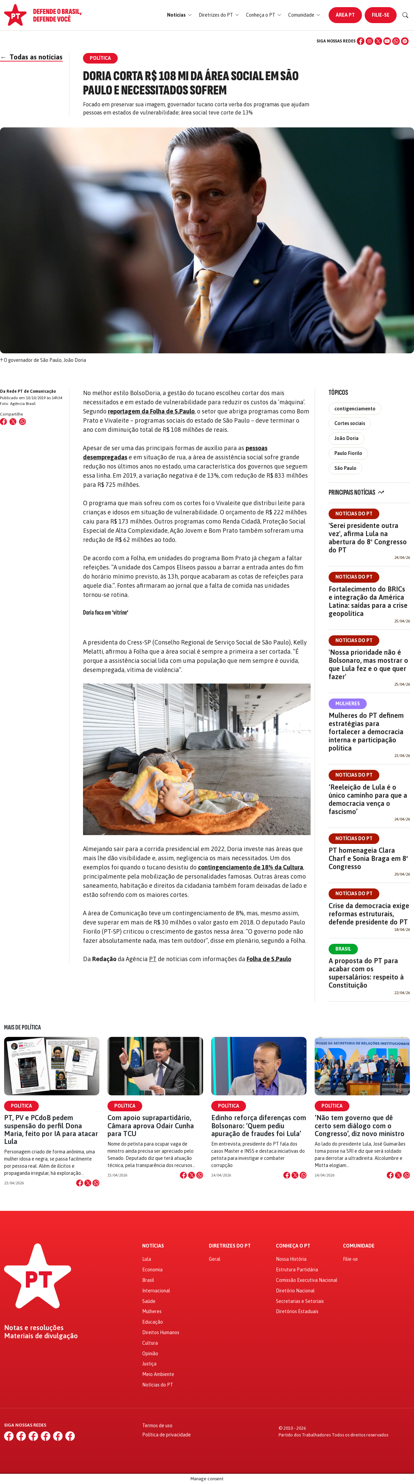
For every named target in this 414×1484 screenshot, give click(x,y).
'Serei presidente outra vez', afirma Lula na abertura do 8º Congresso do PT (368, 538)
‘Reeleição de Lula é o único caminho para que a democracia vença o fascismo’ (368, 799)
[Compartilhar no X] (87, 1183)
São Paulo (345, 468)
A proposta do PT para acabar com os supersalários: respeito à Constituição (366, 973)
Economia (152, 1269)
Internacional (156, 1290)
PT (152, 958)
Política (21, 1106)
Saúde (148, 1301)
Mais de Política (22, 1027)
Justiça (149, 1363)
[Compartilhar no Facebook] (3, 421)
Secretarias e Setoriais (300, 1301)
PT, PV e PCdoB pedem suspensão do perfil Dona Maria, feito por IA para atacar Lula (51, 1129)
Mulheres (347, 703)
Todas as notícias (31, 57)
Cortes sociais (349, 423)
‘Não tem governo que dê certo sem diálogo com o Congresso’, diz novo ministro (359, 1125)
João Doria (346, 438)
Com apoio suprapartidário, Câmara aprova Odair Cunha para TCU (150, 1125)
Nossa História (291, 1259)
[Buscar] (405, 15)
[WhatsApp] (396, 41)
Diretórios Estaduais (297, 1311)
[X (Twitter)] (378, 41)
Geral (214, 1259)
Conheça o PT (293, 1246)
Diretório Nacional (295, 1290)
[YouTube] (387, 41)
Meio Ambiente (158, 1374)
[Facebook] (360, 41)
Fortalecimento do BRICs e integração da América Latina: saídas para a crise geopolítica (368, 601)
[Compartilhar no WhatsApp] (22, 421)
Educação (152, 1322)
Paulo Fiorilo (348, 453)
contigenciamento (355, 408)
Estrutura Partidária (297, 1269)
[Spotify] (405, 41)
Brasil (343, 949)
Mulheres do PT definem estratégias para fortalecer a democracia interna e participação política (366, 731)
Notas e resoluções (34, 1327)
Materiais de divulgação (41, 1336)
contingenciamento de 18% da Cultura (250, 867)
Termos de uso (157, 1425)
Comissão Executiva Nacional (306, 1280)
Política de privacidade (166, 1434)
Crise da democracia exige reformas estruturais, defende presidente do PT (369, 914)
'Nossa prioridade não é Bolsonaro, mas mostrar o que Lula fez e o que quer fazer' (368, 664)
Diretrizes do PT (230, 1246)
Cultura (150, 1343)
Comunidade (359, 1246)
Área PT (345, 15)
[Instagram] (369, 41)
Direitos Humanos (160, 1332)
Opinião (150, 1353)
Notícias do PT (353, 513)
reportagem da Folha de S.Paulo (151, 411)
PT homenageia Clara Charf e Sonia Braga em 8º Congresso (368, 858)
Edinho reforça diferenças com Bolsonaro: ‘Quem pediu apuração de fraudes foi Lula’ (258, 1125)
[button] (179, 15)
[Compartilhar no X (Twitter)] (13, 421)
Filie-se (381, 15)
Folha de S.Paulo (269, 958)
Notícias (153, 1246)
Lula (146, 1259)
